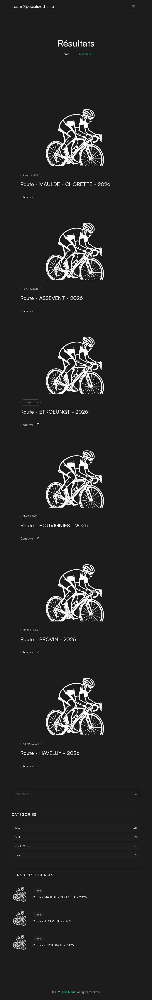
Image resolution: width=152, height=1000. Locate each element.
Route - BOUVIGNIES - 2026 (54, 525)
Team (18, 855)
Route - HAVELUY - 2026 (50, 753)
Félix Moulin (69, 992)
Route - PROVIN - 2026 (48, 639)
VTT (17, 837)
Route (18, 828)
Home (65, 54)
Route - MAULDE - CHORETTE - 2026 (65, 184)
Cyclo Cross (22, 846)
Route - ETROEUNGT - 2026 (54, 411)
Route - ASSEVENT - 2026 (51, 298)
